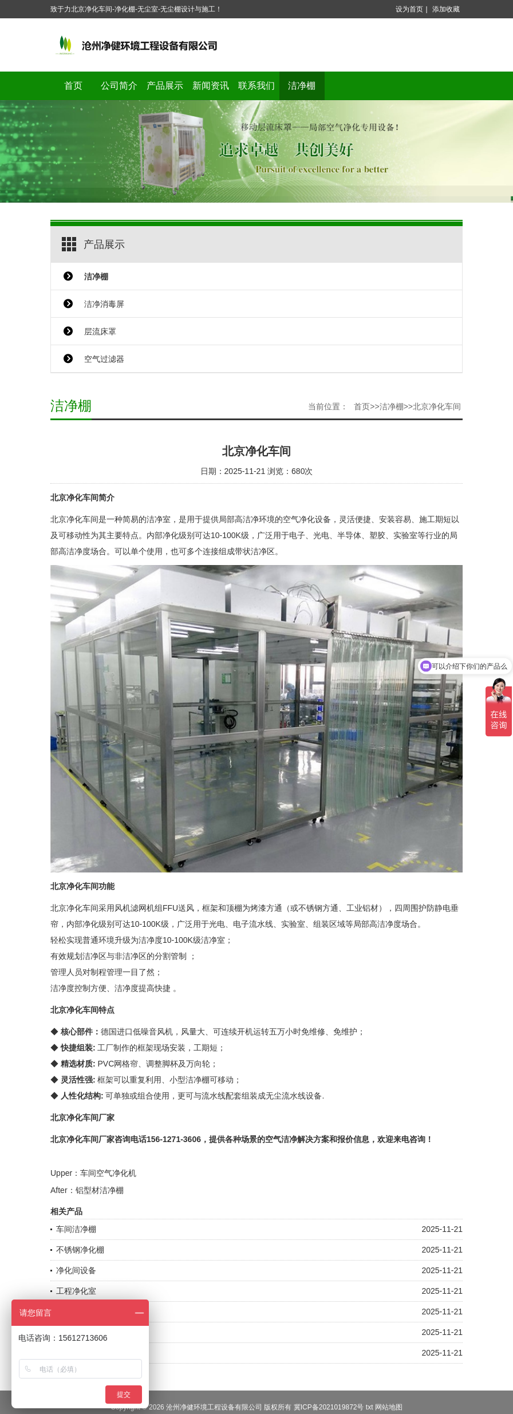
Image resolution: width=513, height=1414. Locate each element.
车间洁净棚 (76, 1229)
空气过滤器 (104, 359)
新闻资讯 (210, 85)
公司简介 (119, 85)
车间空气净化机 (108, 1173)
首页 (73, 85)
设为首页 (409, 9)
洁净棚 (301, 85)
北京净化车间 (437, 406)
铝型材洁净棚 (100, 1190)
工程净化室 (76, 1290)
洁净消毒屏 (104, 304)
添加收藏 (446, 9)
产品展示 (165, 85)
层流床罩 (100, 331)
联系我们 (256, 85)
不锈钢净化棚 (80, 1249)
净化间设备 (76, 1270)
